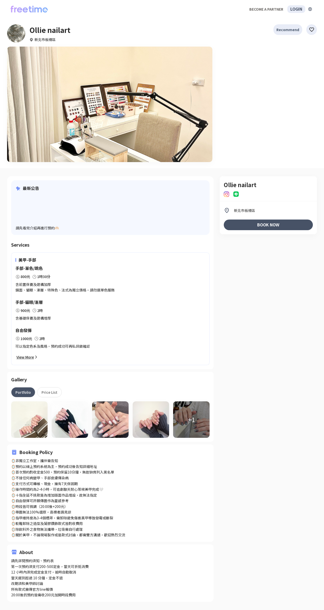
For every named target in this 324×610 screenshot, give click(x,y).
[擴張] (310, 9)
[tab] (23, 392)
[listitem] (268, 210)
